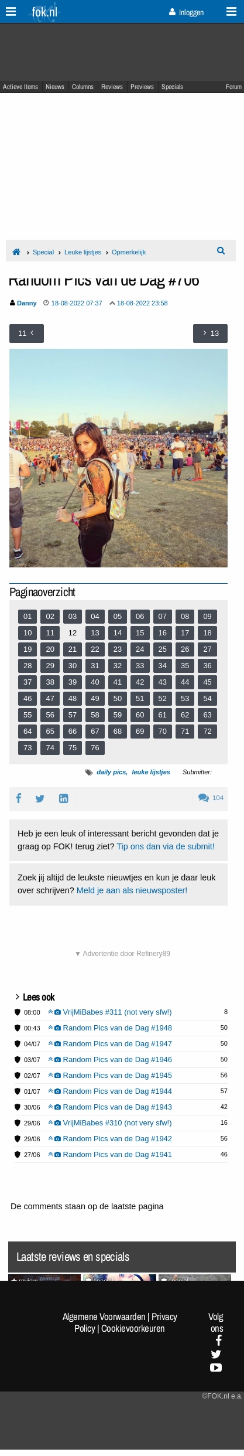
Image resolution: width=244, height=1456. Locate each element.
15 (140, 632)
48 (72, 698)
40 (95, 682)
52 (163, 698)
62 (185, 714)
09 (207, 616)
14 (118, 632)
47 (50, 698)
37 (27, 682)
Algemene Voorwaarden (104, 1316)
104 (211, 797)
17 (185, 632)
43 (163, 682)
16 (163, 632)
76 (95, 747)
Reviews (112, 86)
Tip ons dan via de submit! (165, 846)
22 (95, 649)
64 (27, 731)
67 (95, 731)
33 (140, 665)
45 (207, 682)
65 (50, 731)
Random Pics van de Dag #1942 (110, 1138)
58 (95, 714)
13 (95, 632)
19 (27, 649)
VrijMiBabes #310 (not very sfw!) (110, 1122)
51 (140, 698)
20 (50, 649)
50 (118, 698)
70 (163, 731)
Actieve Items (20, 86)
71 (185, 731)
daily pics (111, 771)
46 (27, 698)
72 (207, 731)
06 (140, 616)
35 (185, 665)
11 (50, 632)
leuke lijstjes (151, 771)
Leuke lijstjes (82, 252)
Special (43, 252)
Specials (172, 86)
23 (118, 649)
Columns (83, 86)
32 (118, 665)
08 (185, 616)
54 (207, 698)
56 (50, 714)
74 (50, 747)
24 (140, 649)
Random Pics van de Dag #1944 (110, 1091)
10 (27, 632)
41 (118, 682)
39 (72, 682)
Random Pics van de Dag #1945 (110, 1075)
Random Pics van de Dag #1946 (110, 1059)
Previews (142, 86)
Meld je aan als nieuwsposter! (132, 890)
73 (27, 747)
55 (27, 714)
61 (163, 714)
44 (185, 682)
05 (118, 616)
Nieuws (55, 86)
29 (50, 665)
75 (72, 747)
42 (140, 682)
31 (95, 665)
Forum (234, 86)
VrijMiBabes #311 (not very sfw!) (110, 1012)
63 (207, 714)
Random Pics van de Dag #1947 (110, 1043)
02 (50, 616)
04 (95, 616)
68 (118, 731)
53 (185, 698)
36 (207, 665)
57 (72, 714)
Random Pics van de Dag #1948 (110, 1027)
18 (207, 632)
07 (163, 616)
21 (72, 649)
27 (207, 649)
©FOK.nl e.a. (222, 1396)
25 (163, 649)
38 (50, 682)
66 (72, 731)
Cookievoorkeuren (133, 1328)
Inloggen (186, 12)
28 (27, 665)
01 (27, 616)
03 (72, 616)
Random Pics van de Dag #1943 (110, 1107)
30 (72, 665)
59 (118, 714)
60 (140, 714)
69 (140, 731)
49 (95, 698)
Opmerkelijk (129, 252)
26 (185, 649)
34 (163, 665)
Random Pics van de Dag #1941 (110, 1154)
